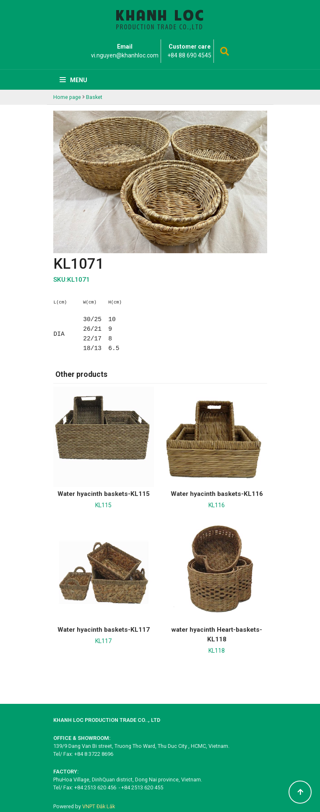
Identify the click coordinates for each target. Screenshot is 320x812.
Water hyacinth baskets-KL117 (103, 629)
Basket (94, 97)
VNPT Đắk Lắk (98, 806)
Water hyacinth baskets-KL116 (217, 494)
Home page (67, 97)
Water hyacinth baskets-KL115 (103, 494)
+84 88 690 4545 (189, 55)
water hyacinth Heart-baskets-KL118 (216, 634)
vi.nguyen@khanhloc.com (125, 55)
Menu (73, 80)
